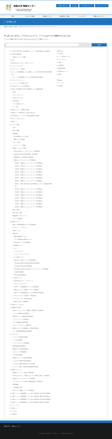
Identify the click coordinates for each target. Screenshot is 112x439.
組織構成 (15, 133)
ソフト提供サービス (18, 257)
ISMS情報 (15, 384)
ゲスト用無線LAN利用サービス (23, 239)
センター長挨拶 (17, 218)
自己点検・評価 (17, 213)
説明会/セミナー (63, 71)
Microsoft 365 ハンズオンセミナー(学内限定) (27, 151)
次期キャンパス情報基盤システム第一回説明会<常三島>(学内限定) (31, 393)
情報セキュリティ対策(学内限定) (22, 358)
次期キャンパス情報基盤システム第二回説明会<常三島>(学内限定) (31, 399)
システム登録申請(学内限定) (21, 313)
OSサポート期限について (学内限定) (23, 390)
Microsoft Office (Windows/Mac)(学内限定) (27, 263)
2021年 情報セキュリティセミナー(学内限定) (28, 175)
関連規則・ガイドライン (20, 215)
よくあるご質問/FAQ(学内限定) (22, 361)
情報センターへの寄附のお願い (21, 110)
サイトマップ (101, 6)
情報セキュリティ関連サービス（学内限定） (27, 290)
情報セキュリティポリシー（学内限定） (24, 378)
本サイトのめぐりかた (18, 118)
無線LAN (15, 233)
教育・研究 (16, 210)
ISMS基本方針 (18, 387)
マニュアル (15, 334)
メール (15, 248)
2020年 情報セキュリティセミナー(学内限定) (28, 178)
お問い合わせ (62, 6)
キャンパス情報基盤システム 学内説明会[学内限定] (28, 77)
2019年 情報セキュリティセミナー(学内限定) (28, 181)
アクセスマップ (86, 6)
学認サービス (17, 230)
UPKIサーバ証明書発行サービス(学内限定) (26, 287)
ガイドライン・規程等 (18, 69)
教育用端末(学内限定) (19, 346)
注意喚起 (61, 65)
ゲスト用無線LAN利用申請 (20, 322)
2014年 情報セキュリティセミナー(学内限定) (28, 201)
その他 (60, 53)
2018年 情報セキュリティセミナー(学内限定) (28, 192)
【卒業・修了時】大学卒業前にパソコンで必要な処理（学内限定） (31, 51)
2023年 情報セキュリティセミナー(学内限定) (28, 169)
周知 (60, 62)
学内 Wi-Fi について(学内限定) (20, 86)
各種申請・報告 (16, 307)
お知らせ (60, 51)
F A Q (74, 6)
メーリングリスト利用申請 (20, 319)
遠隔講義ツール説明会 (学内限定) (23, 157)
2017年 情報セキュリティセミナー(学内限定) (28, 189)
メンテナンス (62, 59)
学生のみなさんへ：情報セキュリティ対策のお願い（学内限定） (32, 375)
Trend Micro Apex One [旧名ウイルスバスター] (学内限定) (31, 269)
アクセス (14, 411)
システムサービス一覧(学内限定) (22, 298)
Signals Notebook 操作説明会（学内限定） (26, 154)
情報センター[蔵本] (19, 139)
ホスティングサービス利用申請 (22, 325)
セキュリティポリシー (18, 80)
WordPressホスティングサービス (23, 281)
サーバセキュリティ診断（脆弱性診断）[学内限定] (27, 381)
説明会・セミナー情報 (19, 148)
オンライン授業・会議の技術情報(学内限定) (25, 366)
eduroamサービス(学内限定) (22, 242)
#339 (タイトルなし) (18, 304)
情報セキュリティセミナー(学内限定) (25, 160)
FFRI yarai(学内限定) (20, 275)
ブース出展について (18, 104)
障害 (60, 74)
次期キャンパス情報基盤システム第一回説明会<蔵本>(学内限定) (30, 396)
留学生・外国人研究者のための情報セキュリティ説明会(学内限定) (33, 185)
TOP (13, 60)
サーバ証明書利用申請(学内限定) (22, 331)
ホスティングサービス (20, 284)
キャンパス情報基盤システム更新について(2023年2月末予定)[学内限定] (32, 73)
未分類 (60, 86)
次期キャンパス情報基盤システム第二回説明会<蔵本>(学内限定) (30, 402)
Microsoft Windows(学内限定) (23, 266)
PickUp (59, 80)
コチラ (32, 39)
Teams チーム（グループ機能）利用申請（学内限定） (29, 310)
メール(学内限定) (18, 340)
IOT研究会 (16, 101)
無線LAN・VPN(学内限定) (20, 349)
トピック (61, 83)
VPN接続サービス (18, 245)
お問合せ (14, 414)
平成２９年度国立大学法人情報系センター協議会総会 (27, 89)
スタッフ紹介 (17, 142)
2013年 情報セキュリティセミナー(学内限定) (28, 204)
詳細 (14, 92)
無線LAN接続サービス (20, 236)
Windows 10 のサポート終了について (23, 63)
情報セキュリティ (17, 369)
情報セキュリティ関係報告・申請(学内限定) (25, 328)
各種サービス (15, 221)
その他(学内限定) (19, 272)
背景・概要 (16, 130)
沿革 (14, 127)
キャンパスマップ (18, 95)
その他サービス (17, 278)
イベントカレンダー (17, 66)
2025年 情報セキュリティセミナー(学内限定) (28, 163)
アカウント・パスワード (20, 227)
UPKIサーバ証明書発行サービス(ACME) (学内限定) (29, 292)
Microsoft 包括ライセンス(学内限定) (25, 260)
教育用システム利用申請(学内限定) (23, 316)
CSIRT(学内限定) (17, 54)
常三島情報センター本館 (21, 136)
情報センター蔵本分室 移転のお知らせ (23, 113)
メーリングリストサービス (22, 254)
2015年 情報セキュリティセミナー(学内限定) (28, 198)
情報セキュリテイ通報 (19, 57)
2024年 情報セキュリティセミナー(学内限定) (28, 166)
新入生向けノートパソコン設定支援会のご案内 (25, 115)
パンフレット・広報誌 (19, 145)
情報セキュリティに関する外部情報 (23, 372)
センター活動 (15, 124)
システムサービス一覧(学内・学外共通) (24, 295)
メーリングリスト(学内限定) (21, 343)
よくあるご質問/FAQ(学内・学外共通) (24, 364)
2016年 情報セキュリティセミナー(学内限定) (28, 195)
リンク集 (15, 107)
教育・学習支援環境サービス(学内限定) (24, 224)
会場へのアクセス (18, 98)
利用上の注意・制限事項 (21, 301)
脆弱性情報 (62, 68)
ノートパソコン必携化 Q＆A (20, 83)
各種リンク (15, 408)
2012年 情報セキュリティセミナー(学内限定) (28, 207)
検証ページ (15, 121)
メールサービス (18, 251)
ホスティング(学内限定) (20, 352)
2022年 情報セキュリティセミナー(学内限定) (28, 172)
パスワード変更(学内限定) (20, 337)
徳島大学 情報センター (53, 433)
